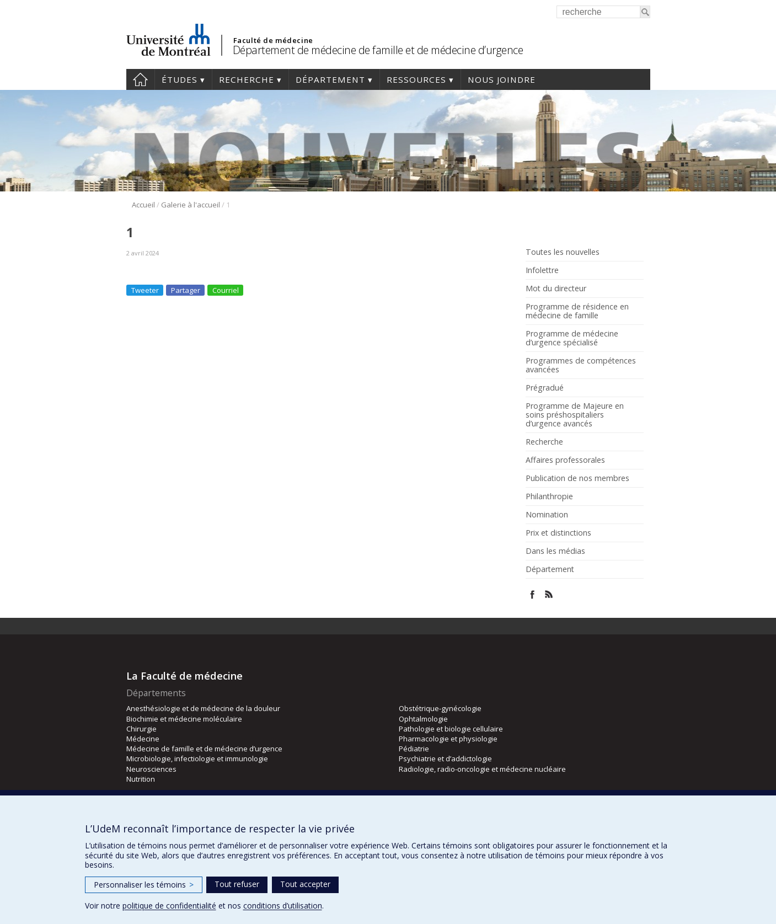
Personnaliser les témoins (144, 884)
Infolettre (542, 270)
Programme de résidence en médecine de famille (577, 311)
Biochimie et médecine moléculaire (184, 719)
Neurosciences (151, 769)
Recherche (246, 79)
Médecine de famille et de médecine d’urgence (204, 749)
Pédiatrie (414, 749)
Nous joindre (502, 79)
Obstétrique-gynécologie (440, 708)
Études (179, 79)
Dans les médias (555, 551)
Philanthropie (549, 496)
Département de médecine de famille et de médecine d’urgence (378, 49)
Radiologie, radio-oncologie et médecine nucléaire (482, 769)
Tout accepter (305, 884)
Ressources (416, 79)
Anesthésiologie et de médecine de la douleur (203, 708)
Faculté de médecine (273, 40)
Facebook (532, 594)
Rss (549, 594)
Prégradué (545, 387)
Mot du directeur (556, 288)
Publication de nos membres (577, 478)
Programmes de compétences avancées (581, 365)
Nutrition (140, 779)
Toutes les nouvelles (563, 252)
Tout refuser (237, 884)
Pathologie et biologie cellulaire (451, 729)
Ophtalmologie (423, 719)
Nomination (547, 514)
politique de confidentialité (169, 905)
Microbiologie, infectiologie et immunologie (197, 758)
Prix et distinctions (558, 532)
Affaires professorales (565, 460)
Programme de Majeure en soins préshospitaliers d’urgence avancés (575, 415)
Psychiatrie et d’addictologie (445, 758)
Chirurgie (141, 729)
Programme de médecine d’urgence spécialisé (572, 338)
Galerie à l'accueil (190, 205)
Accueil (140, 79)
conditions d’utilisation (282, 905)
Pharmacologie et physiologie (448, 739)
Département (330, 79)
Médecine (142, 739)
